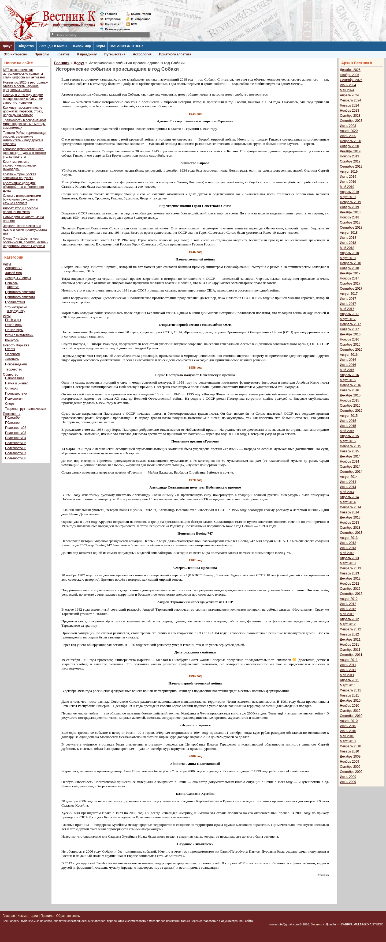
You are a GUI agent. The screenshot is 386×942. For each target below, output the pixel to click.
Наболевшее (14, 378)
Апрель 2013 (349, 558)
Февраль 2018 (350, 263)
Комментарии (141, 14)
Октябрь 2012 (350, 589)
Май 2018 (347, 248)
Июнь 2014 (348, 487)
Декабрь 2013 (350, 517)
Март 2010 (348, 741)
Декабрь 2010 (350, 700)
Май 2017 (347, 309)
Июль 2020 (348, 136)
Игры (100, 46)
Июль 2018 (348, 238)
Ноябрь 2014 (349, 461)
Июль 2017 (348, 299)
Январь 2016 (349, 390)
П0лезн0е (12, 417)
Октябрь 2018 (350, 222)
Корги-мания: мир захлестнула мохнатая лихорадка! (19, 165)
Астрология (142, 54)
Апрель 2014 (349, 497)
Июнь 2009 (348, 782)
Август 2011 (349, 660)
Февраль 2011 (350, 690)
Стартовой (113, 19)
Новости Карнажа (16, 345)
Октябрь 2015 (350, 405)
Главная (111, 14)
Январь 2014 (349, 512)
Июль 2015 (348, 421)
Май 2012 (347, 614)
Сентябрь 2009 (351, 772)
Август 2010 (349, 721)
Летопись (12, 359)
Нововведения (16, 364)
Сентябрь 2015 (351, 411)
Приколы (42, 54)
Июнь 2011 (348, 670)
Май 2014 (347, 492)
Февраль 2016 (350, 385)
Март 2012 (348, 624)
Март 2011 (348, 685)
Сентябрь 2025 (351, 80)
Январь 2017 (349, 329)
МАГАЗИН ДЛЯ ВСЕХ (126, 46)
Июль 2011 (348, 665)
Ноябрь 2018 (349, 217)
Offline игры (13, 325)
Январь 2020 (349, 146)
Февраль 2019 (350, 202)
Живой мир (82, 46)
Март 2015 (348, 441)
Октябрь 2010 (350, 711)
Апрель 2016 (349, 375)
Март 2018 (348, 258)
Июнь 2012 (348, 609)
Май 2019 (347, 187)
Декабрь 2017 (350, 273)
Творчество (13, 369)
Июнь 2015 (348, 426)
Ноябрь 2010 (349, 706)
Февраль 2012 (350, 629)
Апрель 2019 (349, 192)
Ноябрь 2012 (349, 583)
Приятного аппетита (175, 54)
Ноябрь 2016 (349, 339)
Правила (47, 916)
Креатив (63, 54)
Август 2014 (349, 477)
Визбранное (140, 19)
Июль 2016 (348, 360)
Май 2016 (347, 370)
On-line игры (14, 330)
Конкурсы (12, 340)
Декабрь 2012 (350, 578)
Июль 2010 (348, 726)
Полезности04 (15, 438)
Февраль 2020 (350, 141)
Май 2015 (347, 431)
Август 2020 (349, 131)
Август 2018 (349, 232)
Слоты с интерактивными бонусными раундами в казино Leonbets (22, 199)
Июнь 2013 (348, 548)
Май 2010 (347, 736)
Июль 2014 (348, 482)
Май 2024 (347, 90)
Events (10, 349)
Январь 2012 (349, 634)
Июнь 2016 (348, 365)
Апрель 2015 (349, 436)
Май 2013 (347, 553)
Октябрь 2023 (350, 116)
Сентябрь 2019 (351, 166)
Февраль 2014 (350, 507)
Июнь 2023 (348, 126)
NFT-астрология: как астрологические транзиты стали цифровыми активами (24, 73)
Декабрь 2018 (350, 212)
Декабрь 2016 (350, 334)
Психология (14, 398)
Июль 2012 (348, 604)
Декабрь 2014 (350, 456)
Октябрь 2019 (350, 161)
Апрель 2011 (349, 680)
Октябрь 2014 (350, 466)
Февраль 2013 (350, 568)
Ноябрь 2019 (349, 156)
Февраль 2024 (350, 100)
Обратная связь (68, 916)
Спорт (9, 404)
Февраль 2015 (350, 446)
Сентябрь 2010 (351, 716)
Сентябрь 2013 (351, 533)
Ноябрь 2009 (349, 761)
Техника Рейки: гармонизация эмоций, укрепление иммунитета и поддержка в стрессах (25, 138)
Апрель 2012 (349, 619)
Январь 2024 (349, 105)
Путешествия (114, 54)
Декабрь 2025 (350, 70)
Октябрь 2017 (350, 283)
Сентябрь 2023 (351, 121)
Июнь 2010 (348, 731)
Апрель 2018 (349, 253)
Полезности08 (15, 458)
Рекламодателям (115, 29)
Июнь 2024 (348, 85)
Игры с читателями (19, 335)
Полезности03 (15, 433)
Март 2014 (348, 502)
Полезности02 (15, 428)
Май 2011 (347, 675)
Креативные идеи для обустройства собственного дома (23, 186)
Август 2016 (349, 355)
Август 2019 (349, 171)
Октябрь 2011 (350, 650)
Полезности (11, 414)
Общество (25, 46)
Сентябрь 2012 (351, 594)
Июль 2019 (348, 177)
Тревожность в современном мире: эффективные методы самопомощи (24, 124)
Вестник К (317, 924)
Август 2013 (349, 538)
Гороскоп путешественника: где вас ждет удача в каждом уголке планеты (24, 152)
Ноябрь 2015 (349, 400)
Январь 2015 (349, 451)
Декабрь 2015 (350, 395)
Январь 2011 (349, 695)
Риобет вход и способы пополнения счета (20, 210)
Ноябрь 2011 (349, 644)
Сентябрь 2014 (351, 472)
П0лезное (12, 423)
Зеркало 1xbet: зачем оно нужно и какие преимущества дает (25, 229)
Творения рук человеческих (25, 409)
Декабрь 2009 (350, 756)
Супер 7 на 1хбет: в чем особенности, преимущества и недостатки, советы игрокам (25, 242)
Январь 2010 (349, 751)
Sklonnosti (12, 354)
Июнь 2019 (348, 182)
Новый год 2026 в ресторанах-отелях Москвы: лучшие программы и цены (25, 86)
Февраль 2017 (350, 324)
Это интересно (15, 54)
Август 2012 (349, 599)
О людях (11, 388)
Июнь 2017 (348, 304)
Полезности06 (15, 448)
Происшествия (16, 393)
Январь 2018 (349, 268)
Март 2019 (348, 197)
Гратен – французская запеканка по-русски (19, 176)
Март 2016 (348, 380)
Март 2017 (348, 319)
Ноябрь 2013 (349, 522)
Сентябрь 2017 (351, 288)
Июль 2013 (348, 543)
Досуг (7, 46)
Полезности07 (15, 453)
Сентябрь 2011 (351, 655)
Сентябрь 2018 (351, 227)
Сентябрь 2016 (351, 349)
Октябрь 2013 (350, 527)
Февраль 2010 (350, 746)
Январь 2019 (349, 207)
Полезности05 (15, 443)
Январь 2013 (349, 573)
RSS (134, 24)
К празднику (87, 54)
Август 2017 (349, 294)
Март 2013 (348, 563)
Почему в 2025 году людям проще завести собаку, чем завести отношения (23, 98)
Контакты (112, 24)
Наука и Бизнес (16, 383)
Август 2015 (349, 416)
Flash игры (13, 320)
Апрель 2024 (349, 95)
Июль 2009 (348, 777)
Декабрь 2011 (350, 639)
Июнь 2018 (348, 243)
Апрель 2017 (349, 314)
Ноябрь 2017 (349, 278)
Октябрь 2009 (350, 767)
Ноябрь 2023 (349, 110)
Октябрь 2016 (350, 344)
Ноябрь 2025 (349, 75)
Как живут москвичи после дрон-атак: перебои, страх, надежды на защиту (23, 111)
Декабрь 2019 (350, 151)
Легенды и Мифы (53, 46)
